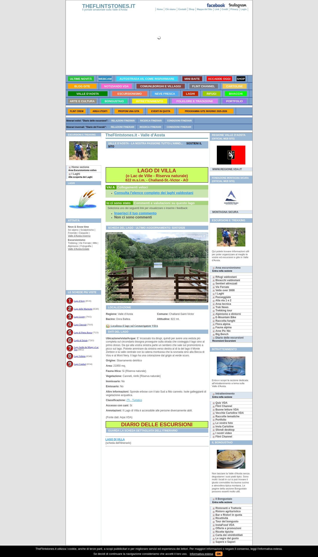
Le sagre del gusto (225, 538)
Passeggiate (221, 297)
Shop (191, 9)
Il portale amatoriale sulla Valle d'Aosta (105, 9)
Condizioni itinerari (179, 121)
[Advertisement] (81, 271)
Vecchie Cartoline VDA (228, 412)
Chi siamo (170, 9)
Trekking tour (222, 310)
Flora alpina (221, 324)
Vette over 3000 (223, 290)
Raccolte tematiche (226, 416)
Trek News (220, 307)
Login (243, 9)
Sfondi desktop (223, 429)
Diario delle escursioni (228, 339)
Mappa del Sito (204, 9)
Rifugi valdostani (224, 276)
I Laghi (80, 175)
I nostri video (222, 433)
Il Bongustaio (222, 500)
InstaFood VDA (223, 525)
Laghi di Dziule (81, 340)
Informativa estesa (201, 553)
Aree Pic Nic (221, 330)
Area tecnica (221, 303)
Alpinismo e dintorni (226, 314)
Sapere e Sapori (223, 541)
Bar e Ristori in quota (227, 514)
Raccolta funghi (223, 320)
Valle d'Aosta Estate (78, 249)
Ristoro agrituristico (226, 511)
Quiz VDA (220, 402)
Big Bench (220, 334)
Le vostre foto (222, 423)
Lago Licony (79, 317)
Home (160, 9)
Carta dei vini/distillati (227, 535)
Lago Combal (80, 364)
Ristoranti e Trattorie (226, 508)
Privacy (234, 9)
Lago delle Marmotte (83, 309)
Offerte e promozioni (226, 528)
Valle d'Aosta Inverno (79, 235)
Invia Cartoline (223, 426)
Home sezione (82, 168)
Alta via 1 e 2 (222, 300)
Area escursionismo (226, 269)
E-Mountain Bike (224, 317)
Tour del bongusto (225, 521)
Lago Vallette (80, 356)
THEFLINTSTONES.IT (108, 6)
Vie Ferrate (220, 287)
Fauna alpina (222, 327)
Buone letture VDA (225, 409)
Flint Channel (222, 406)
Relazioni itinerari (123, 121)
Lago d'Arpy (79, 301)
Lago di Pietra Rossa (83, 332)
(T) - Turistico (134, 400)
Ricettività (220, 518)
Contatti (182, 9)
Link (217, 9)
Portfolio (219, 419)
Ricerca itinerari (151, 121)
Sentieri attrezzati (224, 283)
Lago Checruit (80, 324)
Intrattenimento (223, 395)
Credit (225, 9)
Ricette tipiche (223, 531)
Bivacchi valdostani (226, 280)
